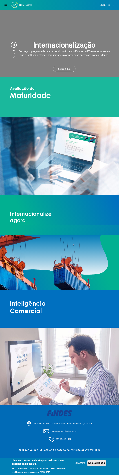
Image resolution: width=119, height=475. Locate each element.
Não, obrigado (96, 463)
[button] (112, 5)
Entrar (103, 5)
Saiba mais (64, 68)
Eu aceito (80, 463)
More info (45, 472)
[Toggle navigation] (5, 4)
